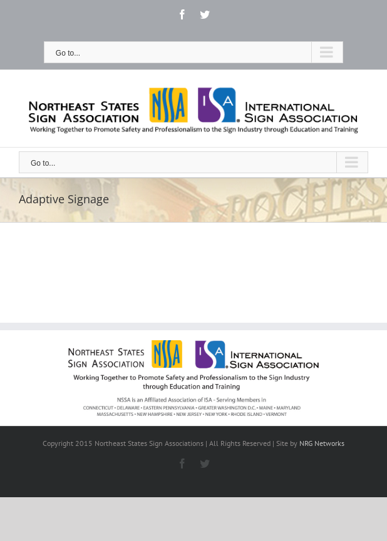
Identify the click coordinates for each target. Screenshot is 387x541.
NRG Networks (321, 443)
